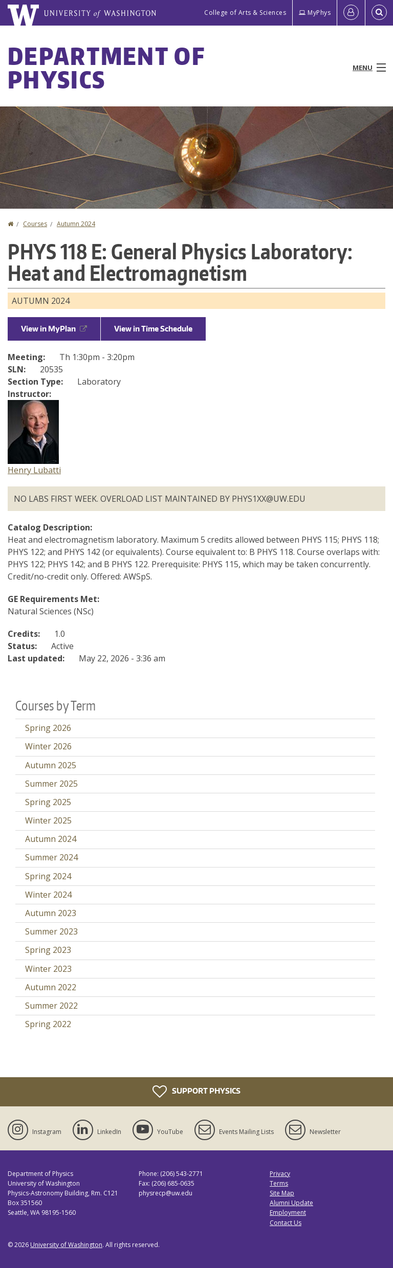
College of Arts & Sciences (245, 12)
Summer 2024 (51, 857)
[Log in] (351, 13)
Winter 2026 (48, 746)
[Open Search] (379, 13)
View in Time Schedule (153, 328)
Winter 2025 (48, 820)
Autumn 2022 (50, 987)
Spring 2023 (48, 949)
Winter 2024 (48, 894)
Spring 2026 (48, 727)
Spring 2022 (48, 1024)
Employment (288, 1212)
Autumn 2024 (76, 223)
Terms (279, 1183)
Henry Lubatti (34, 470)
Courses (35, 223)
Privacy (280, 1173)
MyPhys (315, 12)
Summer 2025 (51, 783)
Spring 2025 (48, 802)
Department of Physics (106, 67)
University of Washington (66, 1244)
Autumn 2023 (50, 913)
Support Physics (196, 1091)
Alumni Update (291, 1202)
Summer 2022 (51, 1005)
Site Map (282, 1193)
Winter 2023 (48, 968)
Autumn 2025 (50, 765)
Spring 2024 (48, 876)
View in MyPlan (54, 328)
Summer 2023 (51, 931)
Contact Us (285, 1222)
